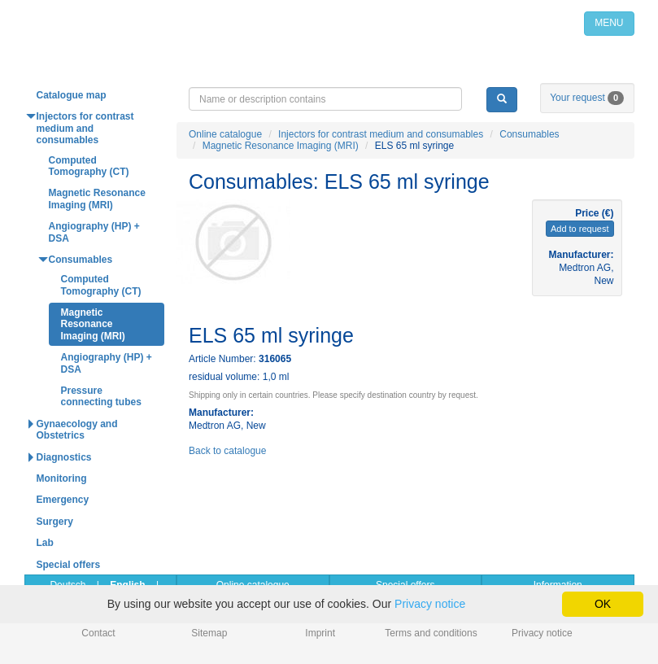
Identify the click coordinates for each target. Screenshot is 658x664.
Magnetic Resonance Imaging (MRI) (281, 145)
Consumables (529, 134)
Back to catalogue (227, 450)
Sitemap (209, 633)
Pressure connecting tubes (101, 396)
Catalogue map (72, 95)
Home (152, 23)
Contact (98, 633)
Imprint (320, 633)
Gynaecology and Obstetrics (77, 429)
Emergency (63, 499)
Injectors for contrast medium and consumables (380, 134)
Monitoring (62, 478)
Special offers (69, 564)
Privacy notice (542, 633)
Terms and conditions (431, 633)
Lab (45, 542)
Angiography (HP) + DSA (94, 232)
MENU (609, 22)
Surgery (55, 521)
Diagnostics (64, 457)
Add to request (580, 229)
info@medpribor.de (539, 73)
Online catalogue (225, 134)
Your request (587, 97)
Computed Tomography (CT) (89, 166)
